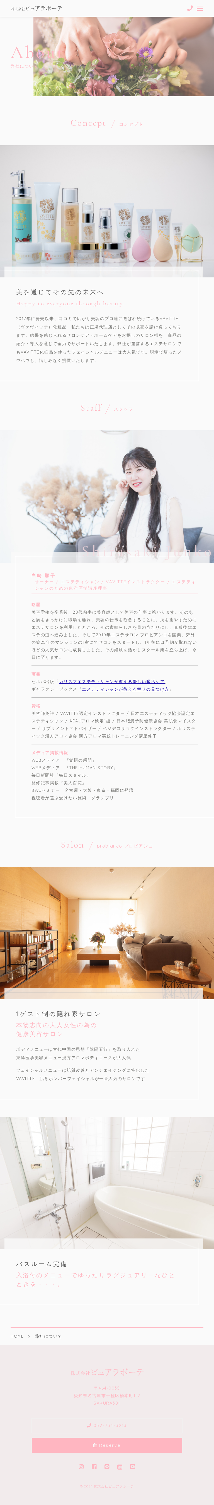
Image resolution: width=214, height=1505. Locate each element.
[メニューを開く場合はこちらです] (200, 8)
